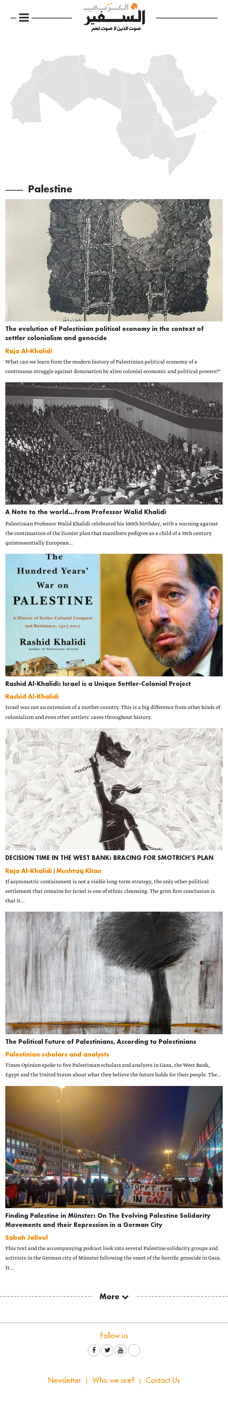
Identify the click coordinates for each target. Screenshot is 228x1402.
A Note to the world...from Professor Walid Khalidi (85, 512)
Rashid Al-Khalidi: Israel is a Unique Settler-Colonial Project (98, 683)
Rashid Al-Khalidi (32, 696)
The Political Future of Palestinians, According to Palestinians (100, 1041)
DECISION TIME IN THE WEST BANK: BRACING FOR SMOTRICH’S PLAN (109, 857)
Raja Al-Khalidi (28, 351)
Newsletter (64, 1380)
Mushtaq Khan (79, 870)
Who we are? (113, 1380)
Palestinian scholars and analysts (57, 1054)
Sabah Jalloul (26, 1237)
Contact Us (163, 1380)
